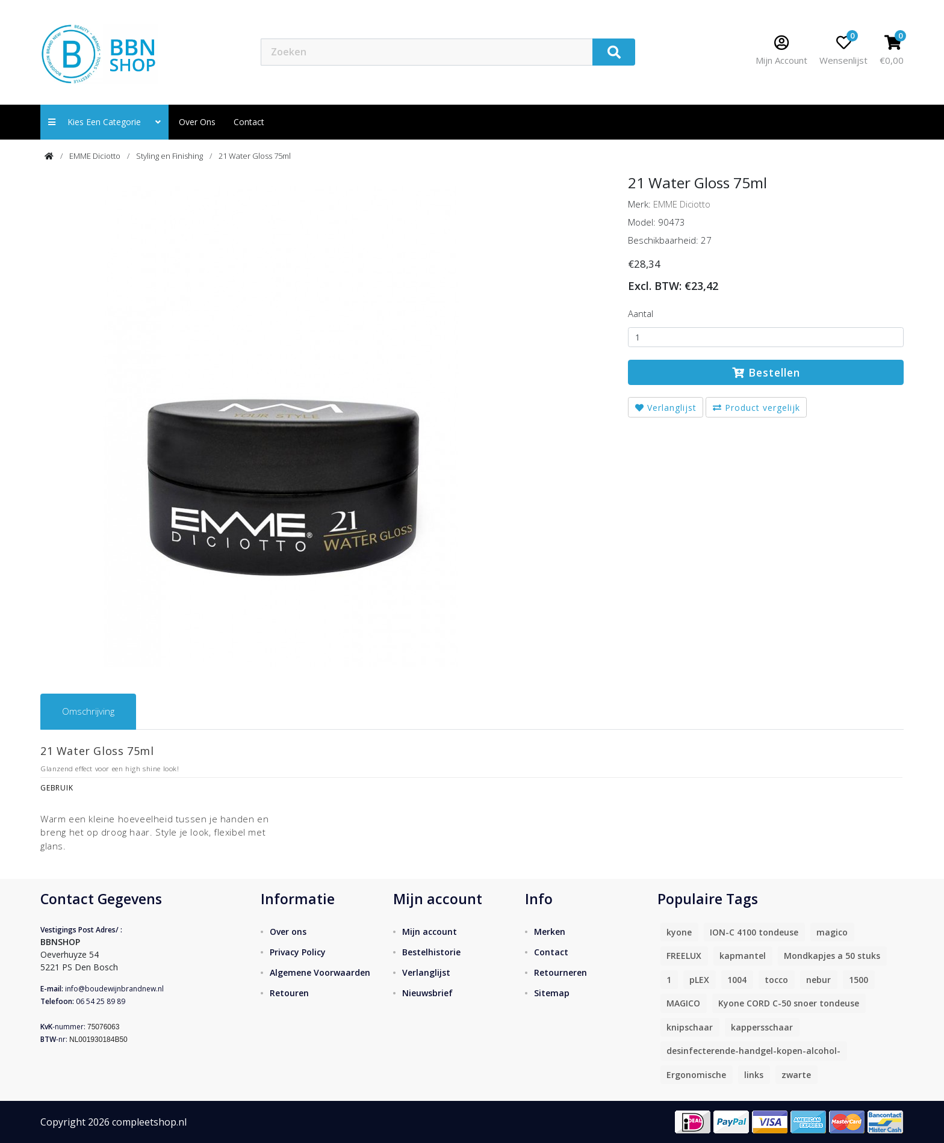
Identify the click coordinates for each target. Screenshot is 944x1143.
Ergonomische (696, 1074)
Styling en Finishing (169, 155)
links (753, 1074)
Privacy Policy (298, 952)
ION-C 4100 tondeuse (754, 932)
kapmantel (742, 955)
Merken (549, 931)
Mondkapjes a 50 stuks (832, 955)
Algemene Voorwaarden (320, 972)
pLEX (699, 979)
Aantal (640, 313)
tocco (776, 979)
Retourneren (560, 972)
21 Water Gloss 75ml (255, 155)
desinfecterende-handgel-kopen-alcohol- (753, 1050)
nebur (818, 979)
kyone (679, 932)
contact (249, 122)
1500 (858, 979)
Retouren (289, 993)
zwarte (796, 1074)
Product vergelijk (756, 407)
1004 (737, 979)
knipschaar (689, 1027)
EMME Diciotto (94, 155)
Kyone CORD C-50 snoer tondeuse (788, 1003)
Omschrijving (88, 711)
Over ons (197, 122)
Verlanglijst (666, 407)
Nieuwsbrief (427, 993)
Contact (551, 952)
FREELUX (683, 955)
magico (832, 932)
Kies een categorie (104, 122)
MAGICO (683, 1003)
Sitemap (552, 993)
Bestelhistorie (431, 952)
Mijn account (429, 931)
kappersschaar (762, 1027)
